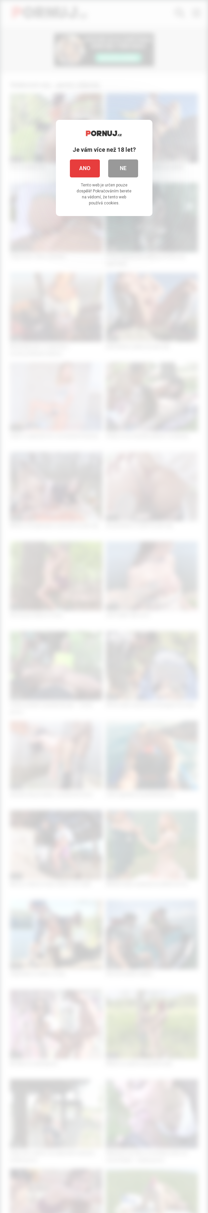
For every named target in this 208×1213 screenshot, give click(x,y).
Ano (85, 168)
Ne (123, 168)
